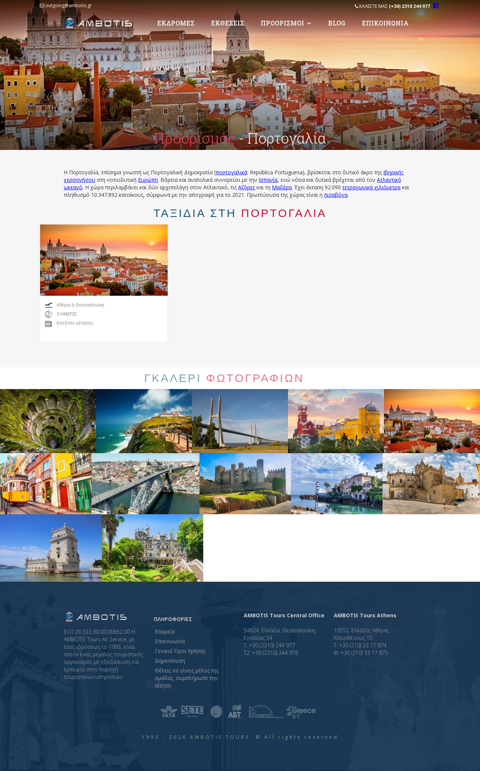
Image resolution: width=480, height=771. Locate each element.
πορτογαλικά (231, 172)
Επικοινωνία (170, 641)
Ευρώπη (148, 179)
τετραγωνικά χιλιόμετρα (371, 187)
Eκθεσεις (227, 23)
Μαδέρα (282, 187)
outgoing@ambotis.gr (66, 5)
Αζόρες (246, 187)
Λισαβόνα (336, 194)
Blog (336, 23)
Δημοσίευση (170, 660)
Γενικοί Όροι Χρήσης (180, 650)
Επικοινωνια (385, 23)
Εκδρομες (176, 23)
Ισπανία (268, 179)
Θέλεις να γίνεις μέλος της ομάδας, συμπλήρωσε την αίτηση (187, 678)
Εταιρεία (165, 631)
